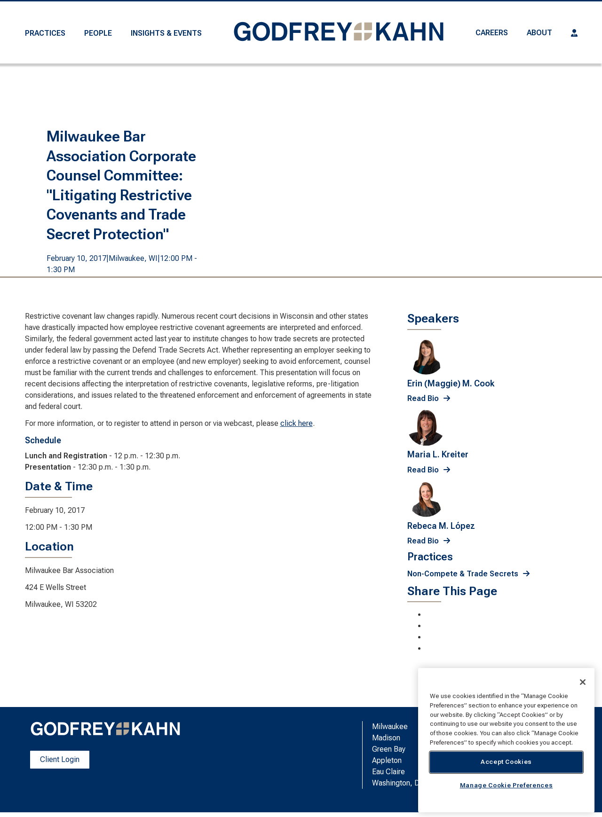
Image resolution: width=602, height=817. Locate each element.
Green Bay (388, 749)
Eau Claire (388, 771)
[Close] (582, 682)
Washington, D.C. (400, 782)
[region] (506, 740)
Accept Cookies (506, 761)
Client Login (59, 759)
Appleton (387, 760)
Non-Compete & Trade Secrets (462, 574)
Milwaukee (390, 726)
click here (296, 423)
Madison (386, 737)
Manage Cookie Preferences (506, 785)
